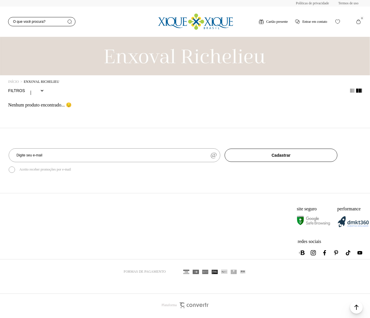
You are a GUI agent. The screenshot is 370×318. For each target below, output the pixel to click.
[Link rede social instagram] (313, 254)
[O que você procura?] (41, 21)
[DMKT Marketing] (353, 227)
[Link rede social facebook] (325, 254)
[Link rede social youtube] (360, 254)
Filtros (16, 91)
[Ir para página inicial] (13, 82)
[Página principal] (195, 21)
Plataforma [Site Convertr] (185, 306)
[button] (356, 307)
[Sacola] (358, 21)
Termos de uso (348, 3)
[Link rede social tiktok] (348, 254)
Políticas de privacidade (312, 3)
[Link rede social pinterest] (336, 254)
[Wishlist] (337, 21)
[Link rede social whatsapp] (302, 254)
